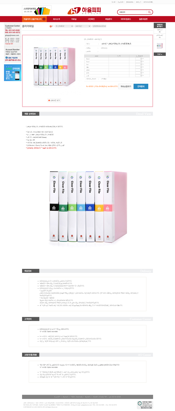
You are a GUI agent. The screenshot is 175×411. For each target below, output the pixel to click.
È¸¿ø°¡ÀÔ (120, 2)
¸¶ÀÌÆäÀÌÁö (129, 2)
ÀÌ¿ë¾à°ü (65, 397)
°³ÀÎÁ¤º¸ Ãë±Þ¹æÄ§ (76, 397)
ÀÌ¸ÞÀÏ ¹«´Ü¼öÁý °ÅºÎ (100, 397)
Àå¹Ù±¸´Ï (138, 2)
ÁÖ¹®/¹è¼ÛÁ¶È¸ (148, 2)
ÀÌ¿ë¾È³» (88, 397)
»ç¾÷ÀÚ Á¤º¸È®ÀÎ (115, 397)
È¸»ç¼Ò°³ (57, 397)
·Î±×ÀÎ (113, 2)
